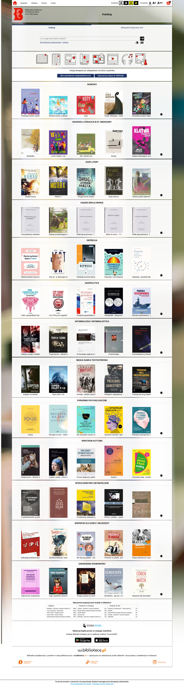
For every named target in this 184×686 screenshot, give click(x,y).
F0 (150, 3)
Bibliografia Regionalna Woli (132, 28)
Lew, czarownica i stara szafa (55, 610)
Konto (53, 3)
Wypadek (110, 616)
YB (131, 3)
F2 (160, 3)
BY (136, 3)
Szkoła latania (81, 612)
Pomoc (44, 3)
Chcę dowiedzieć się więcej (81, 684)
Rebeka (110, 610)
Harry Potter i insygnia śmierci (55, 612)
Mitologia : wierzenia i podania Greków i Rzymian (60, 608)
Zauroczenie (81, 614)
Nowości (24, 3)
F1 (154, 3)
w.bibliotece (80, 656)
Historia (34, 3)
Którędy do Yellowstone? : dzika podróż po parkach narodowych (125, 608)
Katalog (52, 28)
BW (126, 3)
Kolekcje (65, 42)
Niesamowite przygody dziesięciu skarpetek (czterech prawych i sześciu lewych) (69, 616)
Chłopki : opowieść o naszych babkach (88, 608)
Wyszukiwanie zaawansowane (50, 42)
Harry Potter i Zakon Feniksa (55, 614)
